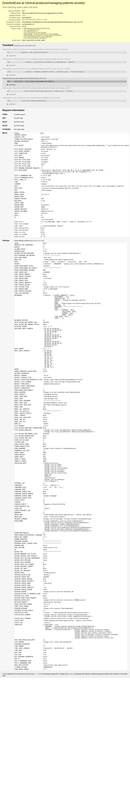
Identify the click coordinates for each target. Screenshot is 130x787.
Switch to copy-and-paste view (25, 47)
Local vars (11, 58)
